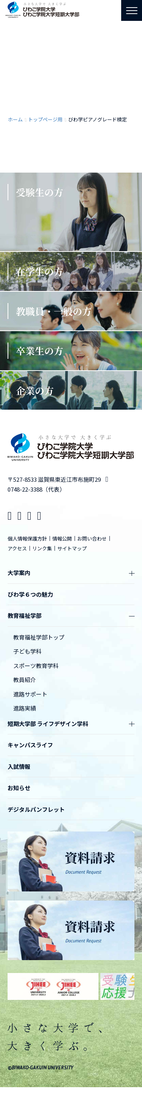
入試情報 (19, 766)
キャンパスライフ (30, 745)
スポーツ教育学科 (36, 666)
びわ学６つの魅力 (30, 594)
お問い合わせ (92, 538)
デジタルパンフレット (36, 809)
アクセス (17, 548)
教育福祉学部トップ (38, 637)
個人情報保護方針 (27, 538)
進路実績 (24, 708)
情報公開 (62, 538)
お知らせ (19, 788)
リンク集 (42, 548)
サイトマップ (72, 548)
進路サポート (30, 694)
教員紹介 (24, 680)
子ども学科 (27, 651)
